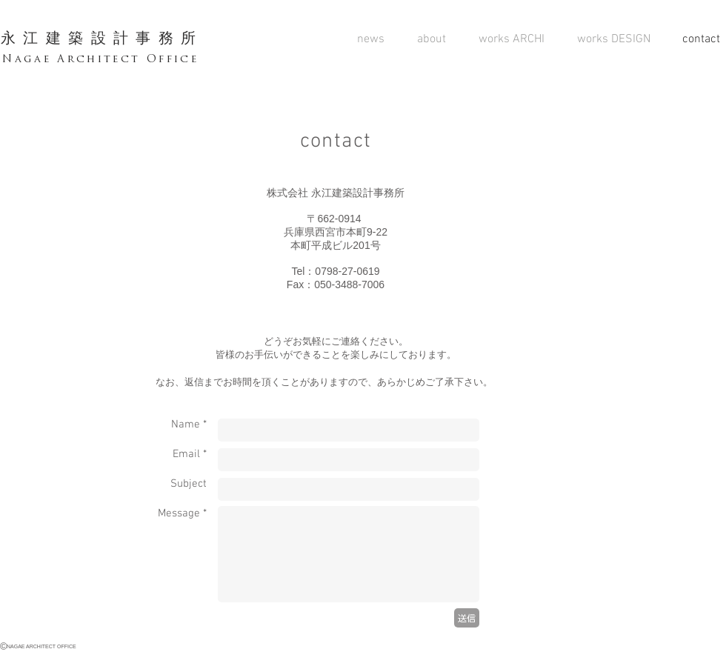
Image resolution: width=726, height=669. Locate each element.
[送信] (466, 618)
